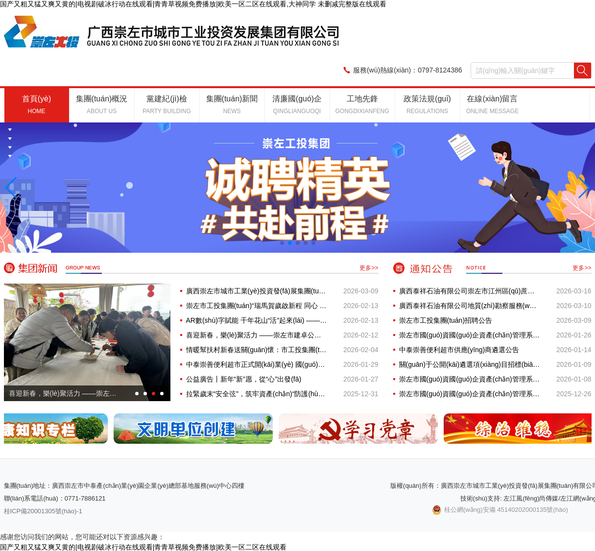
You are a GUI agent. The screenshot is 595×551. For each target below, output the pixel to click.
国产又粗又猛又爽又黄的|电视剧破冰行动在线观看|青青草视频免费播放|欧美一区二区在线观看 (143, 547)
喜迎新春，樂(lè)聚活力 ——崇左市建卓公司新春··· (256, 335)
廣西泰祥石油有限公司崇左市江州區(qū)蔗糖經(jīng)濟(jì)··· (469, 291)
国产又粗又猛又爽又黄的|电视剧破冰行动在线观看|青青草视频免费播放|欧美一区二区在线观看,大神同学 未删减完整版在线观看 (193, 4)
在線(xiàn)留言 (492, 105)
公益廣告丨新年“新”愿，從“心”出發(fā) (244, 379)
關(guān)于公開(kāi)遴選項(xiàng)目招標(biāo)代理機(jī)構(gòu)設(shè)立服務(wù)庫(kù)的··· (469, 364)
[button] (11, 187)
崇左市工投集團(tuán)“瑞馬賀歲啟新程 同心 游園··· (256, 306)
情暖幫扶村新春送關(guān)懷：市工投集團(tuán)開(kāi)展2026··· (256, 350)
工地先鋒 (362, 105)
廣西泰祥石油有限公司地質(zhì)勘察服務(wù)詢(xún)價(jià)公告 (469, 306)
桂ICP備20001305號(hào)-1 (43, 511)
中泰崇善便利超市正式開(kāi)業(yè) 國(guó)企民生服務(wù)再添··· (256, 364)
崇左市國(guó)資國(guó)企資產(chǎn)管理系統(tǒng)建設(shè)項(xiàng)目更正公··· (469, 394)
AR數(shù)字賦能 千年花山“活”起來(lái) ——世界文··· (256, 320)
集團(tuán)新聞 (232, 105)
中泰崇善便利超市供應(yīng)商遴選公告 (459, 350)
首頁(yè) (36, 105)
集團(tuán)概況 (102, 105)
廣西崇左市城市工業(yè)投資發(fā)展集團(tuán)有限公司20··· (256, 291)
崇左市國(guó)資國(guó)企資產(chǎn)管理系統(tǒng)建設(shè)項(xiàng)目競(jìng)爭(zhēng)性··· (469, 379)
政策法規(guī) (427, 105)
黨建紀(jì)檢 (167, 105)
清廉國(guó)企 (297, 105)
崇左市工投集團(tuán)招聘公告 (446, 320)
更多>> (368, 267)
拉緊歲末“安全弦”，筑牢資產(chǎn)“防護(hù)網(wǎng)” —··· (256, 394)
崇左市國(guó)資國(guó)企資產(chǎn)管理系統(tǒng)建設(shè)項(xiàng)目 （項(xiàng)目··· (469, 335)
